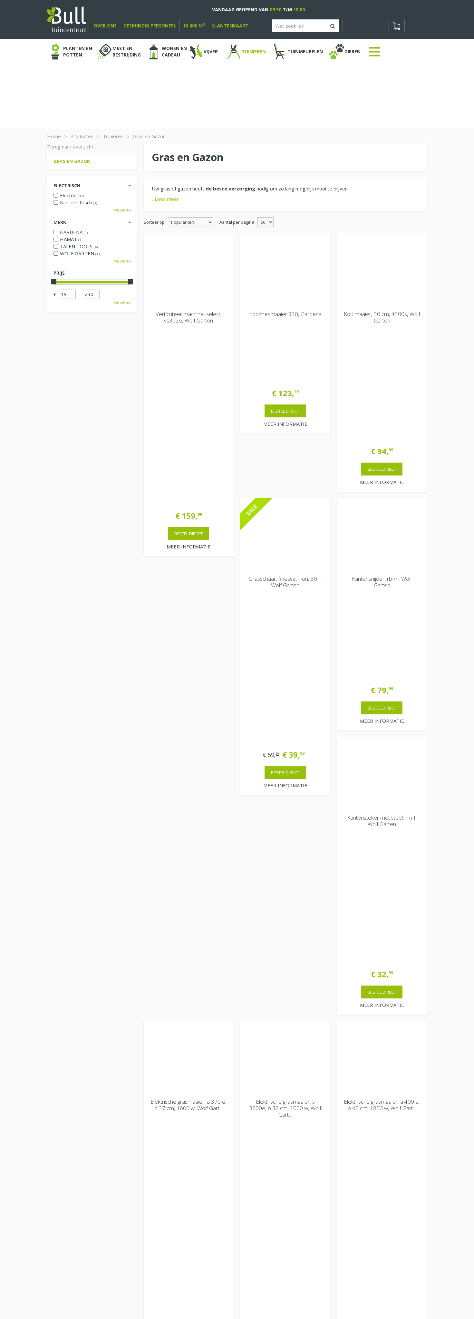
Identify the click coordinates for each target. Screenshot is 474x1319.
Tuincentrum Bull (358, 1173)
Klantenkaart (229, 26)
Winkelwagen (69, 1143)
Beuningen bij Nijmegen (366, 1194)
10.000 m (194, 26)
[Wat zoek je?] (305, 25)
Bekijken (66, 1165)
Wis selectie (122, 210)
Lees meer (167, 199)
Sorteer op (154, 222)
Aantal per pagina (236, 222)
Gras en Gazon (72, 161)
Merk (59, 222)
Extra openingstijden (170, 1219)
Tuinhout (182, 1297)
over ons (105, 26)
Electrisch (66, 185)
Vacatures (351, 1156)
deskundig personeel (149, 26)
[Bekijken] (397, 25)
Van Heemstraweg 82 (364, 1183)
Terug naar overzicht (70, 146)
